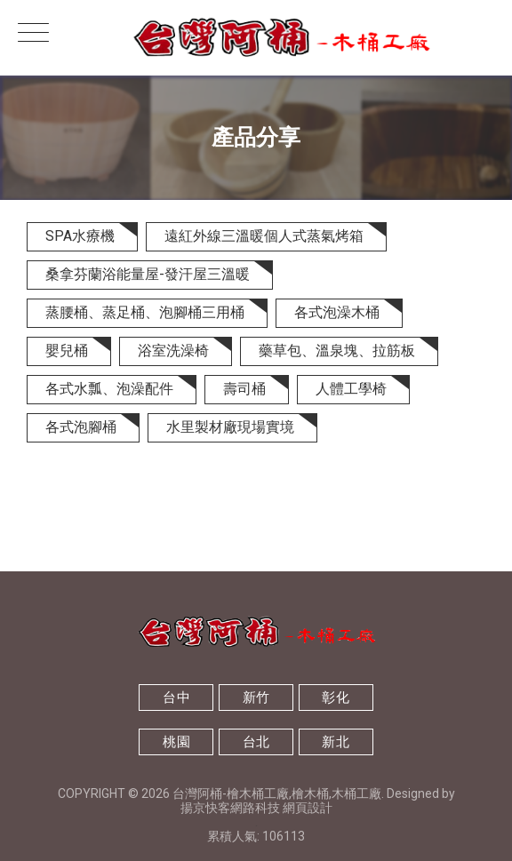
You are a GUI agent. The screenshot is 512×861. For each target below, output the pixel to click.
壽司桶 (244, 388)
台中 (176, 698)
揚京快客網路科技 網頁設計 (256, 808)
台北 (256, 742)
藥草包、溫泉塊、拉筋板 (337, 350)
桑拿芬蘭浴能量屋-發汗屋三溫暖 (147, 274)
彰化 (335, 698)
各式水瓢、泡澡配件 (109, 388)
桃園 (176, 742)
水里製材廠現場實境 (230, 427)
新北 (335, 742)
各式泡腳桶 (80, 427)
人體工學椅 (351, 388)
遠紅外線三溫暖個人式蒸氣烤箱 (264, 235)
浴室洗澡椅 (173, 350)
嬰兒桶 (66, 350)
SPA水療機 (80, 235)
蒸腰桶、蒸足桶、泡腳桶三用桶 (144, 312)
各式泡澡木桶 (337, 312)
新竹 (256, 698)
